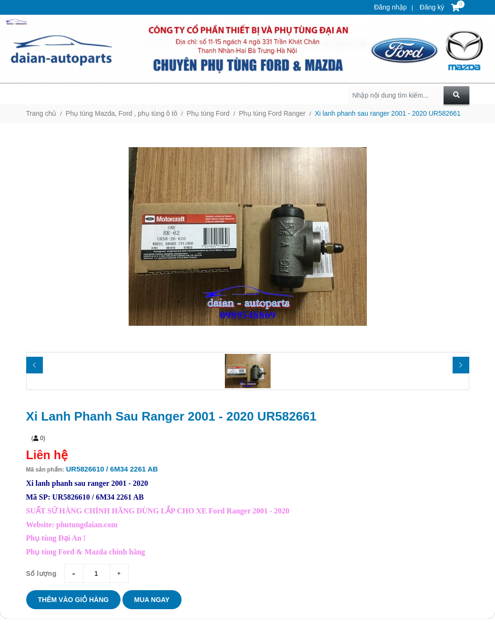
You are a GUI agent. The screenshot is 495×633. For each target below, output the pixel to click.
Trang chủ (41, 113)
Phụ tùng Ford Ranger (272, 113)
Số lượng (41, 573)
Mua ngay (152, 599)
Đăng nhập (390, 7)
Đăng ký (431, 7)
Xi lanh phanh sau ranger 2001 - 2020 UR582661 (388, 113)
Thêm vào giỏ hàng (73, 599)
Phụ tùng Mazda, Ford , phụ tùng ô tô (121, 113)
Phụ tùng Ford (208, 113)
